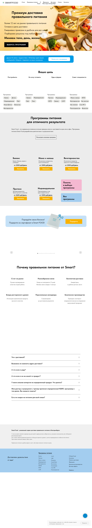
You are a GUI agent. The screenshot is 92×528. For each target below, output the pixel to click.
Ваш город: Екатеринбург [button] (49, 3)
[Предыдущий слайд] (11, 272)
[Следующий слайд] (80, 272)
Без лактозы (54, 507)
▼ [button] (40, 2)
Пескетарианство (55, 513)
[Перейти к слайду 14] (54, 296)
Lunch (52, 499)
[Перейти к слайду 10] (49, 296)
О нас (23, 2)
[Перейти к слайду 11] (50, 296)
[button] (68, 185)
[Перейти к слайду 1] (37, 296)
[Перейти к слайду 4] (41, 296)
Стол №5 (53, 510)
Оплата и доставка (74, 503)
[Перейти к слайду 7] (45, 296)
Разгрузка (53, 503)
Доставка (53, 2)
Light (52, 501)
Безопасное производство (75, 507)
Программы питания (32, 2)
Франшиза (46, 2)
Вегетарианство (42, 507)
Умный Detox (54, 505)
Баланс (40, 499)
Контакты (66, 2)
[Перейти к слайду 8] (46, 296)
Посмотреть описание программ (46, 137)
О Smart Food (72, 499)
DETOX (40, 508)
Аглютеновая (54, 509)
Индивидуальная (42, 505)
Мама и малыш (42, 503)
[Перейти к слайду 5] (42, 296)
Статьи (60, 2)
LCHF (40, 512)
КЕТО (40, 510)
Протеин (40, 501)
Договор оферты (73, 509)
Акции (38, 3)
